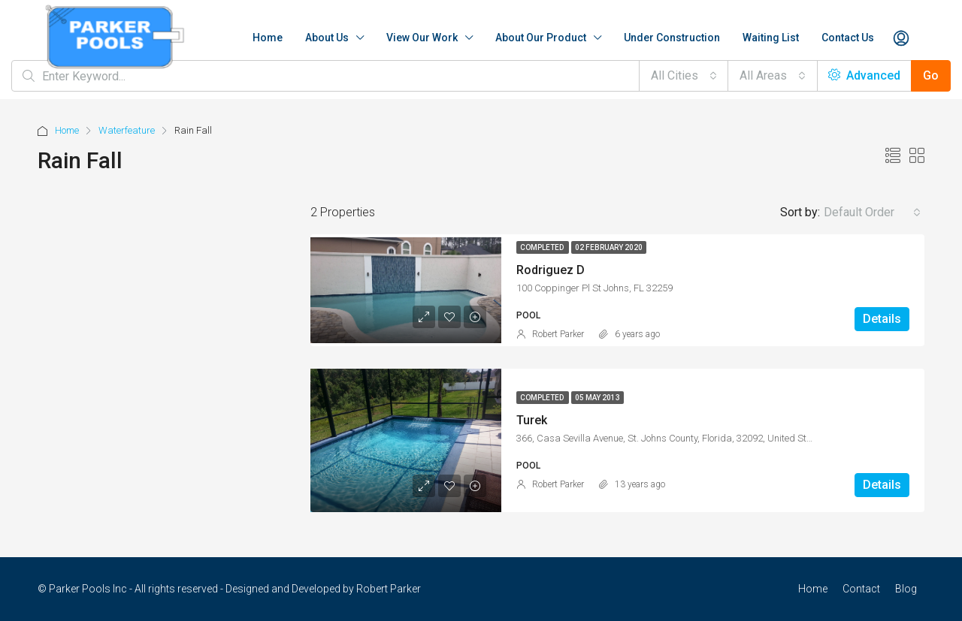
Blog (906, 589)
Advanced (864, 75)
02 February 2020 (609, 247)
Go (931, 75)
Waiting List (771, 38)
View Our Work (422, 38)
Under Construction (672, 38)
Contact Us (847, 38)
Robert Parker (558, 334)
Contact (861, 589)
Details (882, 319)
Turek (531, 420)
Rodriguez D (550, 270)
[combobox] (684, 76)
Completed (542, 247)
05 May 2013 (597, 397)
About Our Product (540, 38)
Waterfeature (126, 130)
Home (268, 38)
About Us (327, 38)
